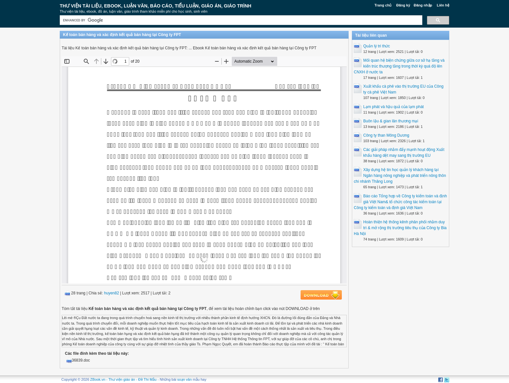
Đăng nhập (423, 5)
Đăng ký (403, 5)
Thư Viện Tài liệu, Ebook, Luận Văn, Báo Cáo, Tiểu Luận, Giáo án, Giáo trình (155, 5)
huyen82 (111, 293)
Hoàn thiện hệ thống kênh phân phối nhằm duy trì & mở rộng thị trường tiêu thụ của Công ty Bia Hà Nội (400, 228)
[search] (240, 20)
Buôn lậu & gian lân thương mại (390, 121)
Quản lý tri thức (376, 46)
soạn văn (184, 379)
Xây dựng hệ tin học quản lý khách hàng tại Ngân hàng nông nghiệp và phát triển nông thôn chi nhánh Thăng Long (400, 175)
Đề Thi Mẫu (147, 379)
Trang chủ (383, 5)
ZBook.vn (97, 379)
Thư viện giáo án (121, 379)
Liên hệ (443, 5)
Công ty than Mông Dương (386, 135)
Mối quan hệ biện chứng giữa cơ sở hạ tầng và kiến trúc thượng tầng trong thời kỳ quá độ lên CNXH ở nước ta (399, 66)
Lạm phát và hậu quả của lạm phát (393, 107)
